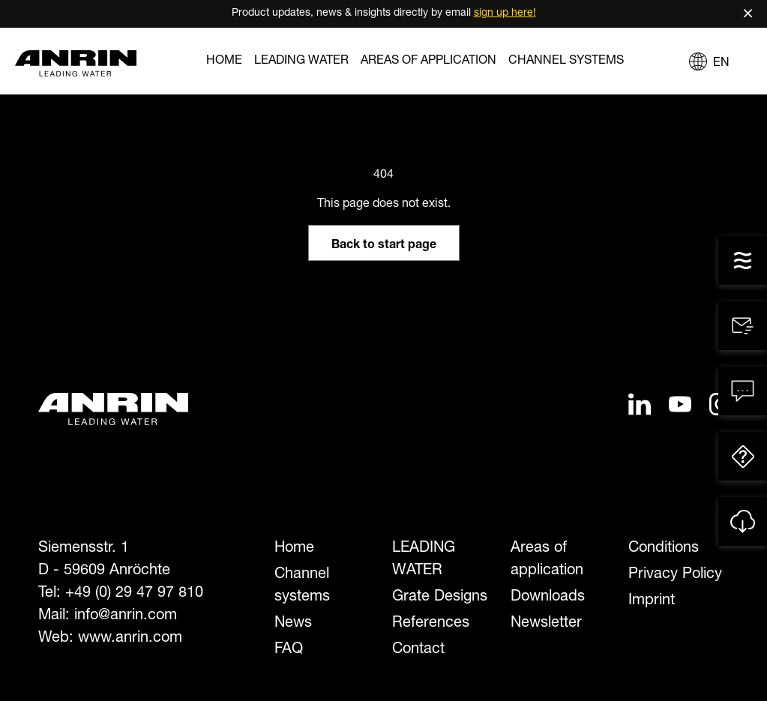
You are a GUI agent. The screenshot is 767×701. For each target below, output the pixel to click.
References (430, 623)
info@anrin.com (125, 616)
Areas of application (428, 61)
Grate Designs (439, 597)
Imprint (651, 601)
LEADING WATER (301, 61)
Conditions (663, 548)
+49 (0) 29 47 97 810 (134, 593)
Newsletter (546, 623)
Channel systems (566, 61)
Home (224, 61)
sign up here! (505, 13)
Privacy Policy (675, 575)
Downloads (548, 597)
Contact (418, 650)
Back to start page (383, 246)
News (293, 623)
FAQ (288, 650)
